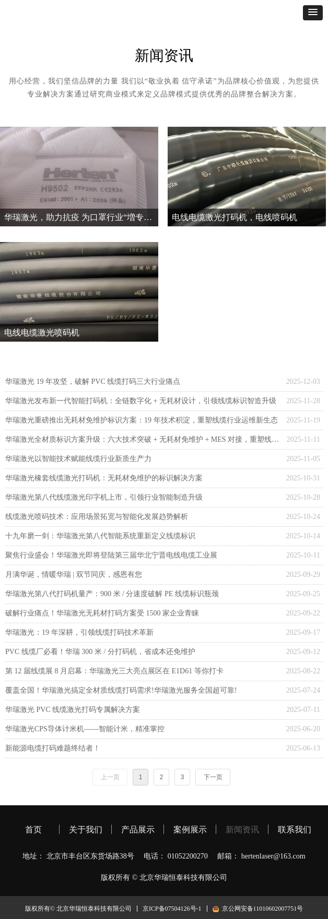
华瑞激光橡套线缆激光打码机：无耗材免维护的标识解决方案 (104, 478)
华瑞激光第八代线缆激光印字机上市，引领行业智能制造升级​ (104, 497)
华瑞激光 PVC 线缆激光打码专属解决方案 (72, 710)
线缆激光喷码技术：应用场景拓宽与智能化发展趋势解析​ (96, 517)
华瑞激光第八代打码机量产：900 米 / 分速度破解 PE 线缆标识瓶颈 (112, 594)
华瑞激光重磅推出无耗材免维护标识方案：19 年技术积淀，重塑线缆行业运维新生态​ (141, 420)
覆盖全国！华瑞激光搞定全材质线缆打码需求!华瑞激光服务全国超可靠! (121, 690)
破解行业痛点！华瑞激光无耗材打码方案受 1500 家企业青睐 (102, 613)
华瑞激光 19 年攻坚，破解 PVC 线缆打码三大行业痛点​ (92, 381)
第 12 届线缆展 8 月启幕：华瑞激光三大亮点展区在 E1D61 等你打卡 (114, 671)
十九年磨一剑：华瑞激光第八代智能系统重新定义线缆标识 (100, 536)
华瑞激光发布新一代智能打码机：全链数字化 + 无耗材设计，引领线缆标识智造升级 (140, 401)
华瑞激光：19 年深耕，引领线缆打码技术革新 (79, 632)
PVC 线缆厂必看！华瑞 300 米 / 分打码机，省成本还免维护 (100, 652)
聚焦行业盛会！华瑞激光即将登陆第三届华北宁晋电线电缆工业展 (111, 555)
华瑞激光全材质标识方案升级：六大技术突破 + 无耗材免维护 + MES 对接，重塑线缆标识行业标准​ (143, 439)
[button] (313, 12)
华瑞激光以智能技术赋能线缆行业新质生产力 (78, 459)
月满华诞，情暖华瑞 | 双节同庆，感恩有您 (73, 574)
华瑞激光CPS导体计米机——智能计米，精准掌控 (85, 729)
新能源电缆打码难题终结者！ (52, 748)
